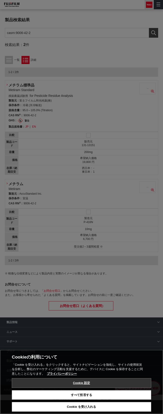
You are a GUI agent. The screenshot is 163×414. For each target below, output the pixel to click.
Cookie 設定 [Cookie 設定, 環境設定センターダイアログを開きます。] (81, 383)
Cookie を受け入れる (81, 406)
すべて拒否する (81, 395)
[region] (81, 382)
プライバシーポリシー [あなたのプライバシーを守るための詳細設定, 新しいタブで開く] (62, 373)
